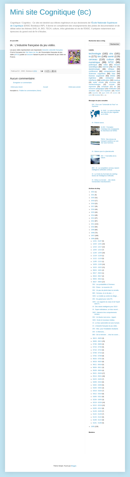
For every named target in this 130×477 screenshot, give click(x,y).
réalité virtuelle (98, 82)
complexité (104, 86)
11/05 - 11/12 (97, 261)
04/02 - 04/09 (97, 385)
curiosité (111, 84)
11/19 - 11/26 (97, 256)
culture (110, 59)
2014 (93, 215)
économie (112, 82)
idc (115, 86)
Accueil (45, 87)
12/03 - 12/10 (97, 250)
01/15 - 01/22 (97, 417)
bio (99, 56)
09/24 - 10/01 (97, 270)
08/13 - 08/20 (97, 338)
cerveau (93, 59)
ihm (114, 67)
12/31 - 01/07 (97, 241)
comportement (109, 71)
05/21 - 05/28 (97, 373)
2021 (93, 195)
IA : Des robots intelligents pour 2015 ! (105, 306)
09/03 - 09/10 (97, 279)
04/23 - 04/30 (97, 379)
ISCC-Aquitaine (105, 91)
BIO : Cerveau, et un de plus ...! (103, 293)
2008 (93, 233)
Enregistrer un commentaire (22, 83)
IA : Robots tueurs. (98, 123)
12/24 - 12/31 (97, 244)
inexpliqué (97, 95)
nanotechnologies (94, 84)
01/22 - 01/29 (97, 414)
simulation (92, 91)
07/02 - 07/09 (97, 356)
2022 (93, 192)
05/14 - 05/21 (97, 376)
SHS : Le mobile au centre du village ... (105, 296)
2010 (93, 227)
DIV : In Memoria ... (98, 332)
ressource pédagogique (97, 88)
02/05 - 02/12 (97, 408)
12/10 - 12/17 (97, 247)
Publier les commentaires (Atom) (30, 90)
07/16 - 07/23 (97, 350)
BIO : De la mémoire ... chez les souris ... (106, 335)
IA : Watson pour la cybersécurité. (103, 151)
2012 (93, 221)
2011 (93, 224)
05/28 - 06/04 (97, 370)
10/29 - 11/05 (97, 264)
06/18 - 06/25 (97, 361)
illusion (117, 91)
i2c (103, 95)
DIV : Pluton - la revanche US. (102, 287)
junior (90, 95)
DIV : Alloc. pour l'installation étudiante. (105, 329)
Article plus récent (16, 87)
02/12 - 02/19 (97, 405)
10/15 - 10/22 (97, 267)
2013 (93, 218)
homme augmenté (96, 76)
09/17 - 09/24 (97, 273)
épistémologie (94, 69)
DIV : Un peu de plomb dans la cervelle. (105, 290)
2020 (93, 198)
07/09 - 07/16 (97, 353)
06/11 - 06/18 (97, 364)
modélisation (112, 88)
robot (106, 65)
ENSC (112, 76)
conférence (93, 71)
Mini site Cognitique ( (45, 12)
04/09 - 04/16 (97, 382)
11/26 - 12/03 (97, 253)
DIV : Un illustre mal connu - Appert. (104, 317)
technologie (95, 53)
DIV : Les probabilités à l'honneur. (103, 284)
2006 (93, 238)
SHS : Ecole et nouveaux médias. (103, 320)
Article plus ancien (74, 87)
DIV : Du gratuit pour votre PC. (102, 299)
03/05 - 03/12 (97, 396)
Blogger (73, 466)
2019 (93, 201)
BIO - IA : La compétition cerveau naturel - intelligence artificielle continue (106, 169)
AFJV (17, 54)
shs (111, 53)
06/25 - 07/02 (97, 359)
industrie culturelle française (52, 50)
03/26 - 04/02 (97, 388)
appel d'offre (106, 93)
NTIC (111, 62)
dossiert (30, 54)
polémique (93, 65)
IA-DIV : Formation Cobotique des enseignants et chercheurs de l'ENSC (110, 129)
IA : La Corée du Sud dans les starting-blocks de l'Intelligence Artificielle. (105, 175)
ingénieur (92, 78)
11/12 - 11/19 (97, 258)
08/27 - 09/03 (97, 282)
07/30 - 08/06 (97, 344)
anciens (115, 93)
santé (111, 56)
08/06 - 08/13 (97, 341)
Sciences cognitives (97, 74)
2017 (93, 206)
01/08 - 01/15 (97, 420)
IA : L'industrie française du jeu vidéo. (104, 326)
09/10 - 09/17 (97, 276)
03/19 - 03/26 (97, 391)
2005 (93, 426)
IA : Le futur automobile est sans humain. (106, 323)
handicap (117, 80)
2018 (93, 203)
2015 (93, 212)
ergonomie (92, 86)
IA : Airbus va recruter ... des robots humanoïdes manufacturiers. (103, 181)
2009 (93, 230)
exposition (95, 93)
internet (105, 67)
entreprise (110, 78)
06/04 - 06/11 (97, 367)
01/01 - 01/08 (97, 423)
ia (90, 56)
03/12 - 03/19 (97, 394)
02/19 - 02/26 (97, 402)
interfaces (92, 80)
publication (105, 80)
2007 (93, 235)
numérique (94, 62)
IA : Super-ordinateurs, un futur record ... (105, 309)
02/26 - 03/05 (97, 399)
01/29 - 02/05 (97, 411)
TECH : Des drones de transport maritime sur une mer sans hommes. (109, 141)
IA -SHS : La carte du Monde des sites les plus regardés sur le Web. (110, 112)
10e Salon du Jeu (32, 52)
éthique (111, 69)
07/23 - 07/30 (97, 347)
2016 (93, 209)
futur (113, 74)
